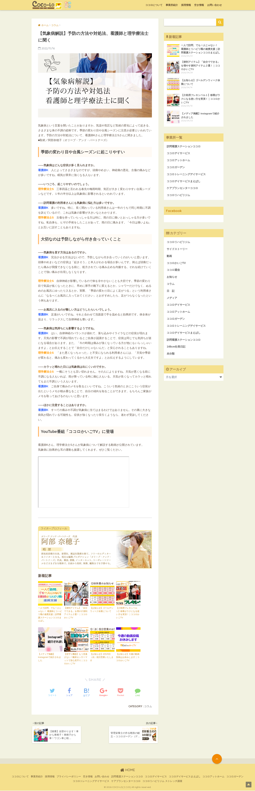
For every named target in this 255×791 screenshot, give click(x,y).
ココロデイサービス (179, 153)
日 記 (171, 292)
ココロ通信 (174, 271)
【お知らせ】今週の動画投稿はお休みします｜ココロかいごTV (127, 657)
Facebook (174, 211)
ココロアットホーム (179, 160)
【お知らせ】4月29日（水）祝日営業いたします (101, 657)
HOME (127, 770)
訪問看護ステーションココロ (185, 146)
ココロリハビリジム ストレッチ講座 (162, 781)
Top (247, 783)
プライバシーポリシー (69, 777)
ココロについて (153, 5)
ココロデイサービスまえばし (185, 181)
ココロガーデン (176, 167)
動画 (169, 256)
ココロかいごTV (177, 263)
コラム (148, 706)
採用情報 (186, 5)
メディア (172, 299)
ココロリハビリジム (179, 195)
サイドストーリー (178, 249)
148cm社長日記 (176, 348)
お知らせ (172, 278)
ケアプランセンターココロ (183, 188)
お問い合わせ (214, 5)
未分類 (171, 355)
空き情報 (199, 5)
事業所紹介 (172, 5)
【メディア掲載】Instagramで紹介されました (49, 657)
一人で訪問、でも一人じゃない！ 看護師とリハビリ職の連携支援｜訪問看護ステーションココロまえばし (50, 614)
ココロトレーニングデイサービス (187, 174)
